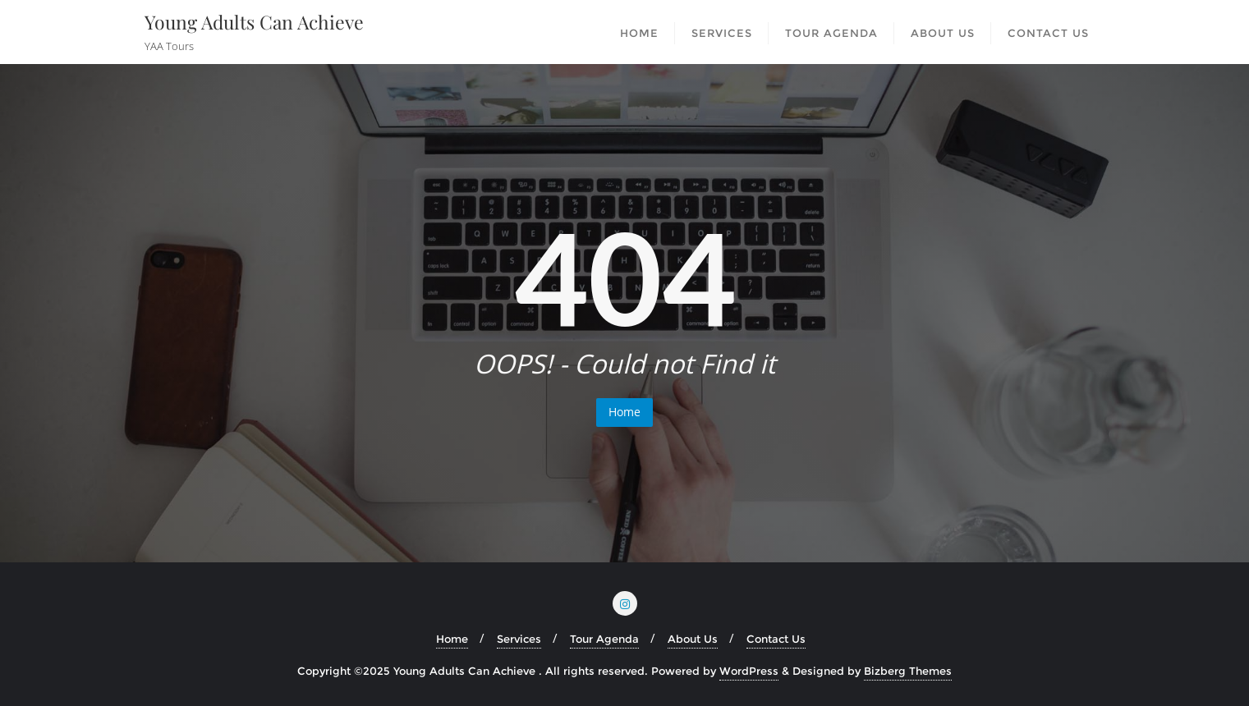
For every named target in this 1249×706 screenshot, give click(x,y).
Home (624, 411)
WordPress (748, 670)
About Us (693, 638)
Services (519, 638)
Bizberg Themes (908, 670)
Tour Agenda (604, 638)
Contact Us (776, 638)
